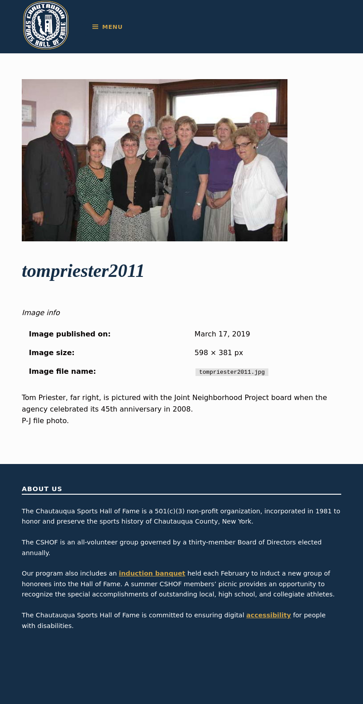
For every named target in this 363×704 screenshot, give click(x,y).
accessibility (268, 615)
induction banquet (152, 573)
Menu (112, 27)
